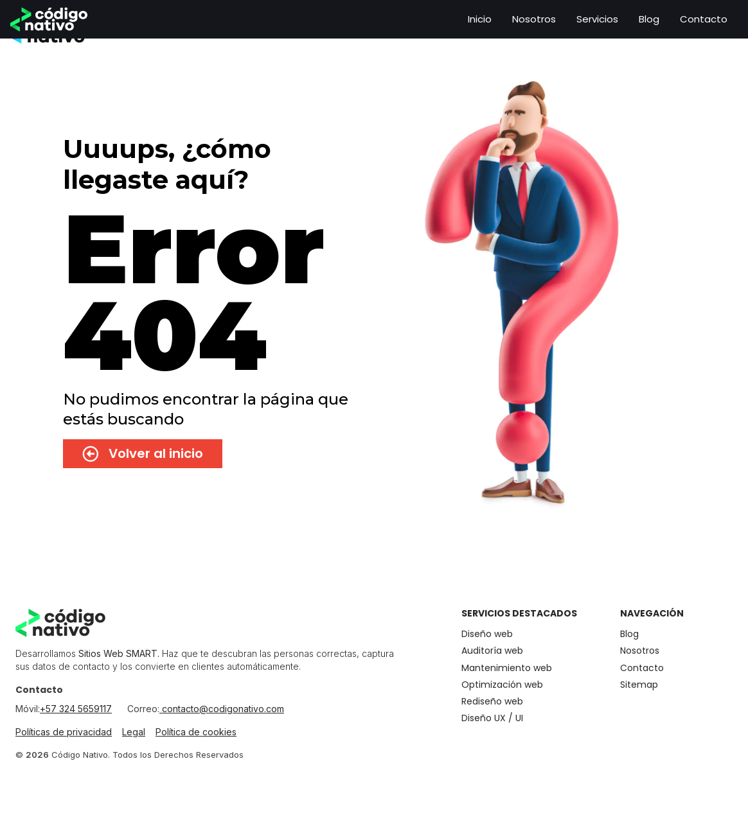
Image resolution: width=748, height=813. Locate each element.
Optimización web (502, 685)
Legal (133, 731)
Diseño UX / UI (492, 718)
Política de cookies (196, 731)
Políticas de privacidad (63, 731)
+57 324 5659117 (76, 708)
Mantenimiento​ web (506, 668)
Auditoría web (492, 651)
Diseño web (487, 634)
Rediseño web (492, 701)
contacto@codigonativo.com (221, 708)
